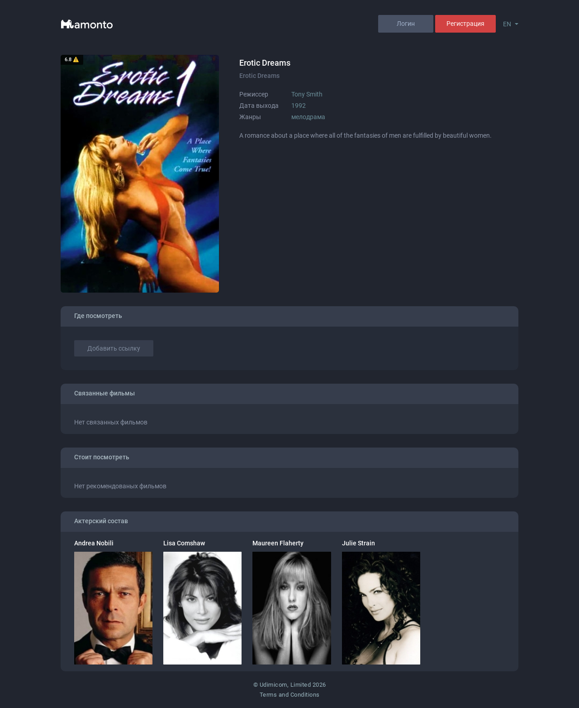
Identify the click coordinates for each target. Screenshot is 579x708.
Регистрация (465, 23)
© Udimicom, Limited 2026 (289, 684)
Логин (406, 23)
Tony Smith (307, 94)
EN (507, 24)
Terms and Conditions (290, 694)
